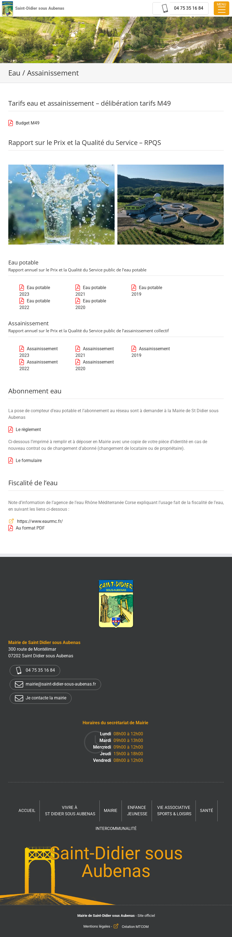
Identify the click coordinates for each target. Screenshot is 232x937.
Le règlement (28, 429)
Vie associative (174, 811)
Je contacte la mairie (40, 698)
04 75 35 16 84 (35, 670)
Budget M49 (27, 123)
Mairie (110, 810)
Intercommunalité (116, 828)
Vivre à (70, 811)
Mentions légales (96, 927)
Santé (206, 810)
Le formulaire (29, 460)
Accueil (27, 810)
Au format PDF (30, 528)
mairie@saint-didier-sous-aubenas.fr (55, 684)
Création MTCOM (135, 927)
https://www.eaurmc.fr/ (40, 521)
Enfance (137, 811)
